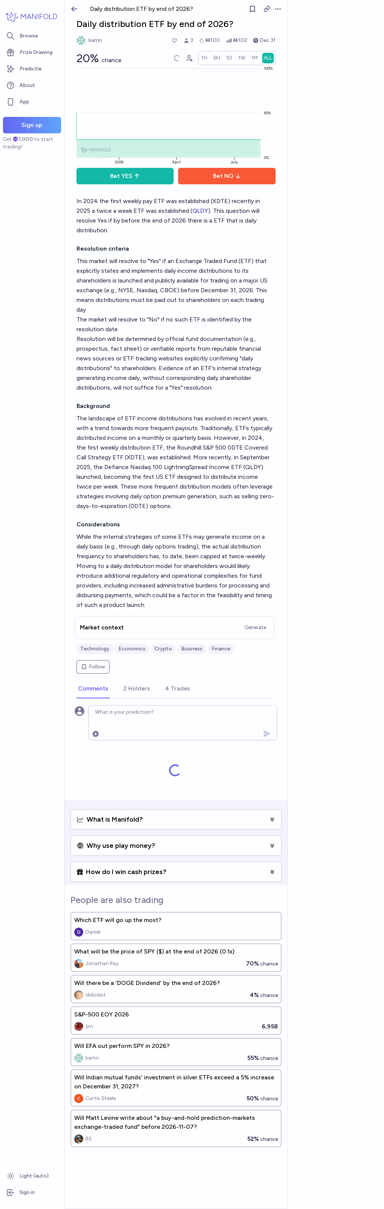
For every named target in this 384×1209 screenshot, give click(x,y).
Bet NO (227, 175)
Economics (132, 649)
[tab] (93, 689)
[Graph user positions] (189, 58)
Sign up (31, 125)
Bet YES (125, 175)
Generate (255, 627)
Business (191, 649)
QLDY (200, 210)
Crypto (163, 649)
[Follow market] (252, 9)
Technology (95, 649)
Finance (221, 649)
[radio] (204, 58)
